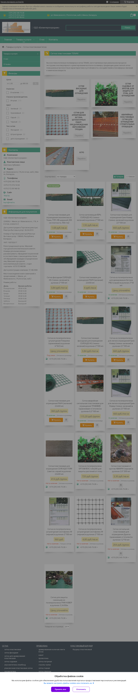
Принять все (60, 689)
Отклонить (81, 689)
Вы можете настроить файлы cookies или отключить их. (68, 683)
